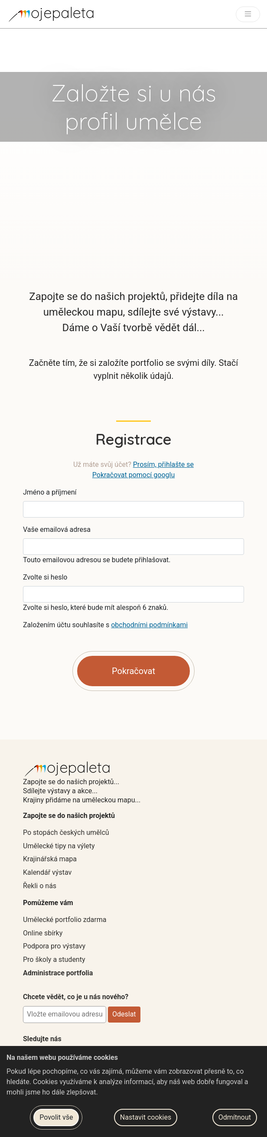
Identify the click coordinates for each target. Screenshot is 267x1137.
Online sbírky (42, 933)
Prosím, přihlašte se (163, 464)
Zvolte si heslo (45, 577)
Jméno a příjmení (49, 492)
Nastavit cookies (145, 1117)
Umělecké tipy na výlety (59, 846)
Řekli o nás (39, 886)
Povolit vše (56, 1117)
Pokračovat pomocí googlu (133, 475)
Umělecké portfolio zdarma (64, 919)
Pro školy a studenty (54, 959)
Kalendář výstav (47, 872)
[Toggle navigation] (248, 14)
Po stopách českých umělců (66, 832)
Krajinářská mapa (50, 859)
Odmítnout (234, 1117)
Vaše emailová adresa (57, 529)
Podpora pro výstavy (54, 946)
